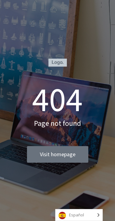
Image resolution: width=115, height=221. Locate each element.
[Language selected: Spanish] (79, 215)
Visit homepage (57, 154)
